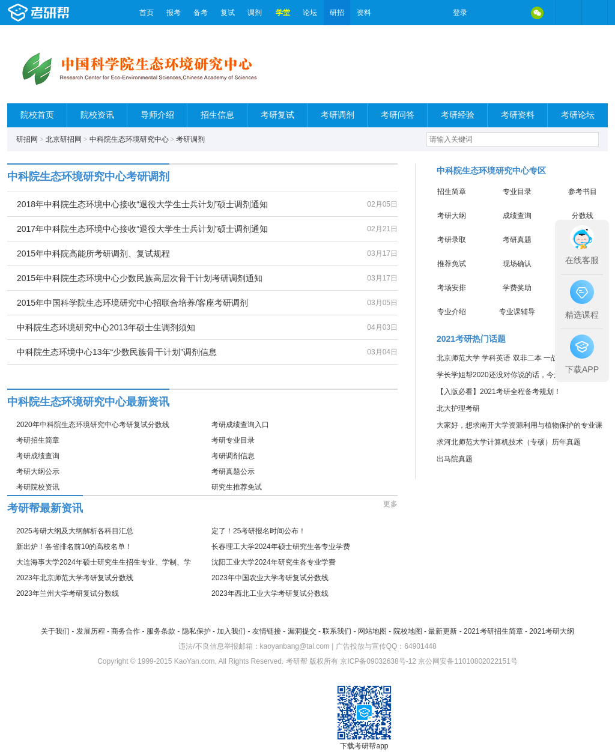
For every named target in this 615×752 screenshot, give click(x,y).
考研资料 (518, 115)
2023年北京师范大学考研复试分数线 (74, 578)
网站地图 (372, 631)
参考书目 (582, 191)
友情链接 (266, 631)
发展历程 (90, 631)
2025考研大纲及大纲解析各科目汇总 (74, 531)
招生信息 (217, 115)
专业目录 (517, 191)
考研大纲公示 (37, 471)
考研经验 (457, 115)
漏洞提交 (302, 631)
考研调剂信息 (233, 456)
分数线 (582, 215)
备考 (200, 12)
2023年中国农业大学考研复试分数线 (270, 578)
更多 (390, 504)
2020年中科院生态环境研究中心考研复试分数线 (92, 424)
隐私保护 (196, 631)
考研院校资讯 (37, 487)
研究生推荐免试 (236, 487)
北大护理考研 (458, 408)
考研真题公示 (233, 471)
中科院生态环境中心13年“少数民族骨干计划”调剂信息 (117, 352)
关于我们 (55, 631)
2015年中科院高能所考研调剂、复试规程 (93, 253)
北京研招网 (64, 139)
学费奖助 (517, 288)
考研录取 (451, 239)
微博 (486, 12)
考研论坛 (578, 115)
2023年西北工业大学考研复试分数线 (270, 593)
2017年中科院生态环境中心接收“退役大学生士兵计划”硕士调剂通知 (142, 229)
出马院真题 (455, 459)
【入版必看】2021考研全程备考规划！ (499, 391)
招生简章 (451, 191)
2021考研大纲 (551, 631)
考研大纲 (451, 215)
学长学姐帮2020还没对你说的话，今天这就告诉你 (517, 375)
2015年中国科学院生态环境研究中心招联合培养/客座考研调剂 (132, 303)
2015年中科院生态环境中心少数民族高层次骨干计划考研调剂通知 (139, 278)
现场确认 (517, 263)
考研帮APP (594, 12)
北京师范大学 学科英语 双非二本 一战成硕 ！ (509, 358)
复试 (227, 12)
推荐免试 (451, 263)
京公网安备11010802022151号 (467, 661)
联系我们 (337, 631)
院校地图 (407, 631)
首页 (146, 12)
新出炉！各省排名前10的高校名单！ (74, 546)
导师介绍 (157, 115)
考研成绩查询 (37, 456)
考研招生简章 (37, 440)
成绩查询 (517, 215)
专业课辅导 (517, 312)
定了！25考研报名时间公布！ (258, 531)
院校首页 (37, 115)
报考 (173, 12)
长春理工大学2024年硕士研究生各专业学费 (280, 546)
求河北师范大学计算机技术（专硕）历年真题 (509, 442)
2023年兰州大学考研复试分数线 (67, 593)
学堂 (283, 12)
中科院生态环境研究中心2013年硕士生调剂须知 (106, 327)
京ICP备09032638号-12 (378, 661)
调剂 (254, 12)
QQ (511, 12)
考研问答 (397, 115)
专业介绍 (451, 312)
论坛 (310, 12)
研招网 (27, 139)
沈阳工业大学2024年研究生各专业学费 (273, 562)
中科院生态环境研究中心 (129, 139)
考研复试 (277, 115)
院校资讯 (97, 115)
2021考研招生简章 (493, 631)
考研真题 (517, 239)
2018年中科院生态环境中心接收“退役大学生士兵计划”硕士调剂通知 (142, 204)
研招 (337, 12)
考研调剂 (337, 115)
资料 (364, 12)
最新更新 (442, 631)
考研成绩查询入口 (240, 424)
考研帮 (70, 12)
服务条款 (161, 631)
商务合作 (125, 631)
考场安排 (451, 288)
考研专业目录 (233, 440)
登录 (460, 12)
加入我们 (231, 631)
